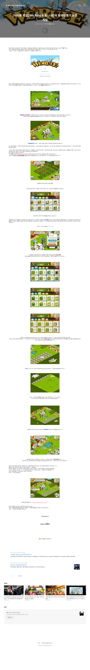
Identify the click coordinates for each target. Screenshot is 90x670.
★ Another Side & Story (13, 5)
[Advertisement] (45, 539)
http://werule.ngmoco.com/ (40, 502)
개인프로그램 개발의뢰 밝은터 (18, 565)
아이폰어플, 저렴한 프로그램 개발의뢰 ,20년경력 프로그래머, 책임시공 (27, 567)
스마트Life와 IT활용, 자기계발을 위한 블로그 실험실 (17, 614)
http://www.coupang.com (16, 552)
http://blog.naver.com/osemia (17, 562)
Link (39, 643)
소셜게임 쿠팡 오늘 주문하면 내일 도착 (20, 554)
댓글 (5, 607)
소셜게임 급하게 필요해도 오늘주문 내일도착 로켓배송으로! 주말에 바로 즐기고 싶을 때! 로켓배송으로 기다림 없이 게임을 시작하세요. (42, 556)
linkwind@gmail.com (47, 643)
